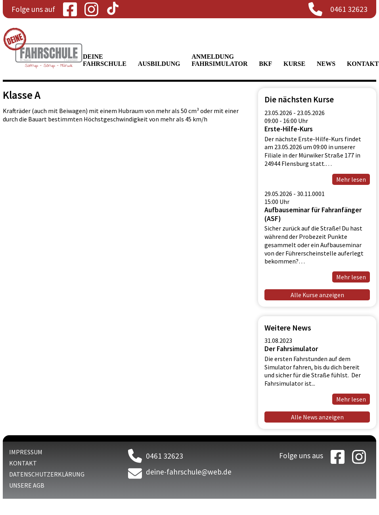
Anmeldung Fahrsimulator (219, 60)
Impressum (25, 452)
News (326, 63)
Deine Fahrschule (104, 60)
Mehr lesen (351, 399)
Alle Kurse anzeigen (317, 295)
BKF (265, 63)
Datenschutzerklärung (46, 474)
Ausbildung (159, 63)
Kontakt (363, 63)
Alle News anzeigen (317, 417)
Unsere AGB (26, 485)
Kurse (294, 63)
